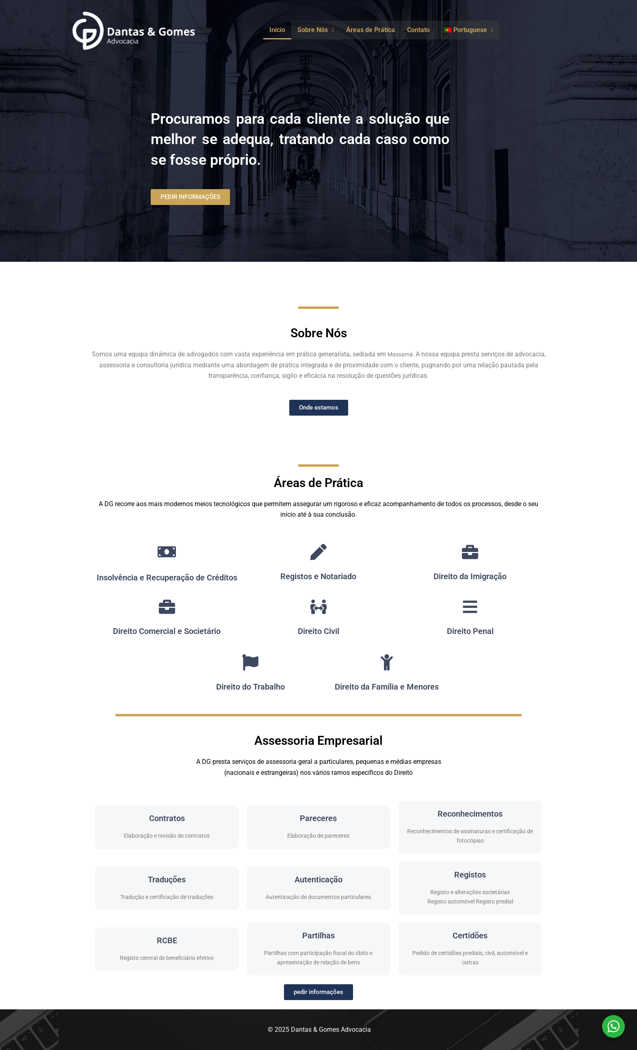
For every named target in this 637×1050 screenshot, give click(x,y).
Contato (418, 30)
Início (277, 30)
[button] (315, 30)
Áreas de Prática (370, 30)
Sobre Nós (315, 30)
